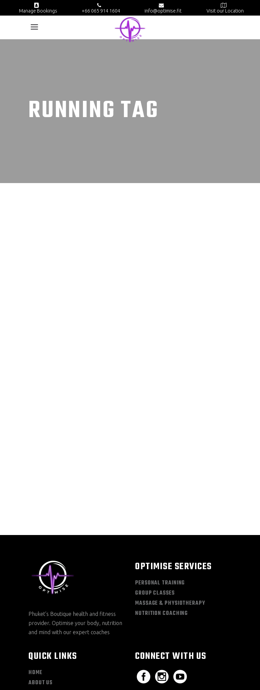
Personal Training (160, 472)
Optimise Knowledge (55, 602)
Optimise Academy (51, 592)
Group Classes (155, 482)
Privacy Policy (64, 679)
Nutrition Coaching (161, 502)
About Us (40, 571)
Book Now (41, 612)
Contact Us (43, 622)
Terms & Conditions (103, 679)
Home (35, 561)
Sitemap (36, 679)
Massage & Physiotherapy (170, 492)
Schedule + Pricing (54, 582)
